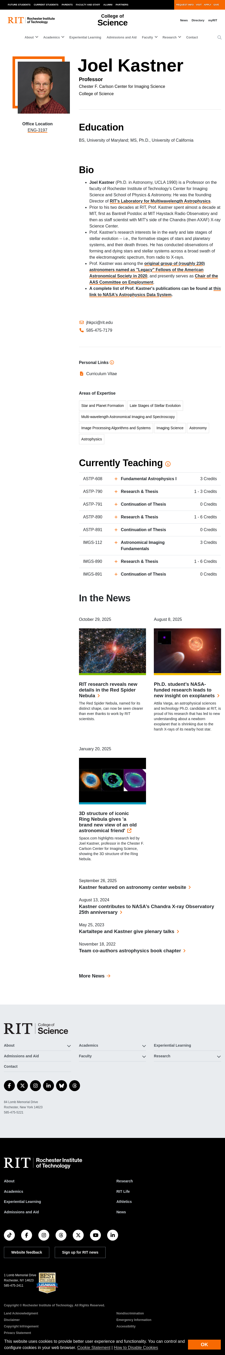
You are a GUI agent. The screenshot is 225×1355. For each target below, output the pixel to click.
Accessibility (126, 1326)
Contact (192, 37)
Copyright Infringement (21, 1326)
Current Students (46, 4)
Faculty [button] (147, 37)
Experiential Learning (85, 37)
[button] (219, 37)
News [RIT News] (121, 1212)
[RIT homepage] (31, 20)
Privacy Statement (17, 1333)
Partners (122, 4)
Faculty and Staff (88, 4)
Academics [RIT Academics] (13, 1191)
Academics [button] (51, 37)
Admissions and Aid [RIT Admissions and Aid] (21, 1212)
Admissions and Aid (122, 37)
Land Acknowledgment (21, 1313)
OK (204, 1344)
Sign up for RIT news (80, 1252)
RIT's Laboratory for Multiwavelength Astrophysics (160, 201)
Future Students (19, 4)
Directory (198, 20)
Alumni (107, 4)
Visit (199, 4)
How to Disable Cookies (136, 1347)
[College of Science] (36, 1028)
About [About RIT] (9, 1181)
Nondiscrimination (130, 1313)
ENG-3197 (37, 130)
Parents (67, 4)
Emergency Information (134, 1320)
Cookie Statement (93, 1347)
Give (216, 4)
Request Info (185, 4)
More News (92, 976)
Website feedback (26, 1252)
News (184, 20)
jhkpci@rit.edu (99, 322)
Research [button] (169, 37)
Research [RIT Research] (125, 1181)
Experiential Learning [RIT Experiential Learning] (22, 1202)
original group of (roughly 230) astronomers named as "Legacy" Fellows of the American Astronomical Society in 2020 (147, 269)
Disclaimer (12, 1320)
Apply (207, 4)
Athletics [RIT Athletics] (124, 1202)
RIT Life (123, 1191)
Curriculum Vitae (101, 374)
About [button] (29, 37)
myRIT (212, 20)
